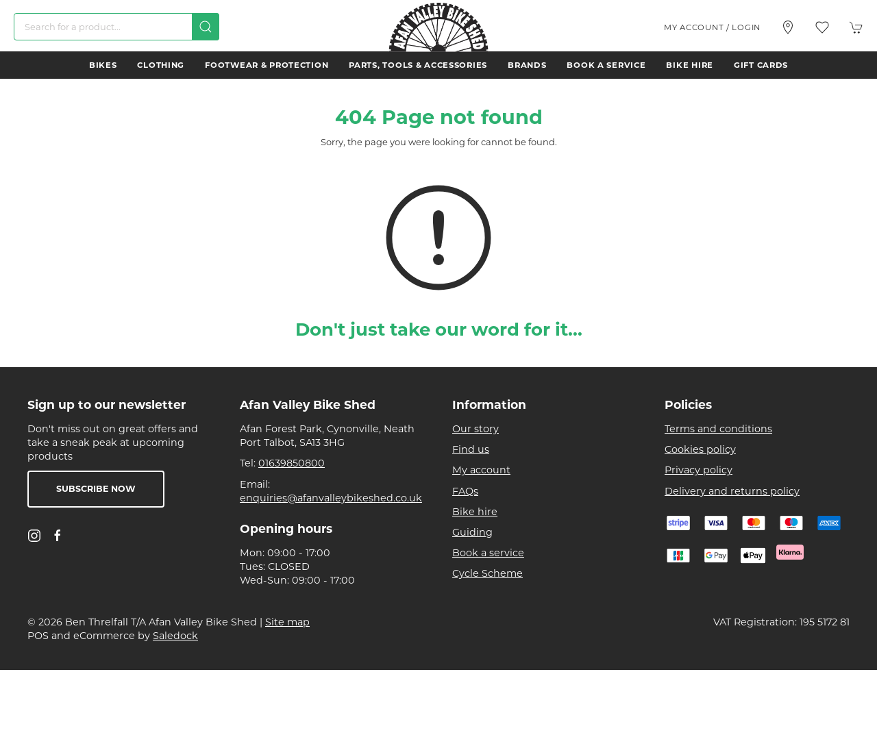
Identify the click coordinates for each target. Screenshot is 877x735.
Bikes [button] (103, 65)
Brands (527, 65)
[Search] (116, 26)
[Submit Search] (205, 26)
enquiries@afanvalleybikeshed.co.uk (331, 498)
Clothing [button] (160, 65)
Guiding (472, 532)
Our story (475, 429)
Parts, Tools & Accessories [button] (418, 65)
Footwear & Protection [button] (266, 65)
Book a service (606, 65)
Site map (287, 622)
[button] (822, 27)
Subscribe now (96, 489)
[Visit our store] (788, 27)
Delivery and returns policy (732, 491)
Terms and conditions (718, 429)
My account (481, 470)
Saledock (175, 636)
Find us (470, 449)
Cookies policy (700, 449)
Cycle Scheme (487, 573)
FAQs (465, 491)
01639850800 (291, 463)
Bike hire (689, 65)
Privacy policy (698, 470)
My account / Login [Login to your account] (712, 27)
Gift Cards (761, 65)
